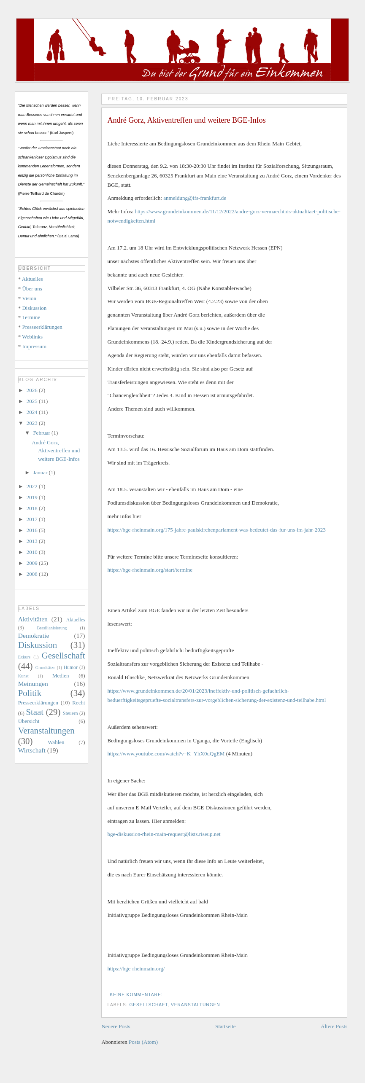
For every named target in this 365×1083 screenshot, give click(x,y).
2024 (33, 412)
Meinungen (33, 683)
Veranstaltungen (195, 1004)
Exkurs (24, 657)
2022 (33, 486)
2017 (33, 519)
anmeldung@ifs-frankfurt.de (194, 198)
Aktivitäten (33, 619)
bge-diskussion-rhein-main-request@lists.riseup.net (163, 834)
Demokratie (33, 635)
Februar (42, 433)
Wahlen (56, 742)
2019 (33, 497)
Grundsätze (45, 667)
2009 (33, 563)
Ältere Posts (334, 1026)
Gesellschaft (148, 1004)
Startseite (225, 1026)
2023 (33, 423)
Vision (29, 298)
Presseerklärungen (42, 327)
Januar (41, 472)
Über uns (32, 288)
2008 (33, 574)
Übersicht (29, 721)
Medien (60, 675)
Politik (29, 693)
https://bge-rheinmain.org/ (136, 968)
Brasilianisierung (52, 628)
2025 (33, 401)
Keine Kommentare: (137, 994)
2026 (33, 390)
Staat (35, 712)
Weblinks (32, 336)
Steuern (70, 713)
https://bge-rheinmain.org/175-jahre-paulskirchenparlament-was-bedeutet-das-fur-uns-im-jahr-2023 (216, 530)
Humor (71, 667)
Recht (78, 702)
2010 (33, 552)
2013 (33, 541)
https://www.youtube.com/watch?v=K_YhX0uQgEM (165, 753)
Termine (31, 317)
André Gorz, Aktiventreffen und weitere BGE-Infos (186, 120)
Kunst (23, 676)
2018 (33, 508)
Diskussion (34, 308)
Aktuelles (32, 279)
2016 (33, 530)
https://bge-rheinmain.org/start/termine (149, 570)
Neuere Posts (115, 1026)
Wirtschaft (32, 750)
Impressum (34, 346)
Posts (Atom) (143, 1042)
